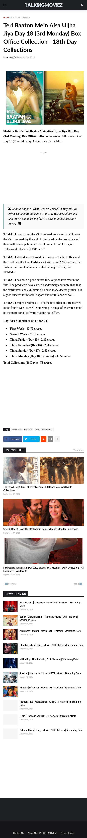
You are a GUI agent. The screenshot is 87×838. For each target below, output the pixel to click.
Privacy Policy (67, 833)
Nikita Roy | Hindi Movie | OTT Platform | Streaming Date (49, 659)
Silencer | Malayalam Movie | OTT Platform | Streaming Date (50, 673)
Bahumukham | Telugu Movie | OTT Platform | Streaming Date (51, 730)
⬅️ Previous (11, 583)
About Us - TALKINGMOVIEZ (42, 833)
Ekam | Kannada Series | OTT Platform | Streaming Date (48, 715)
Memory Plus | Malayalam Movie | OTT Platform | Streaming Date (50, 703)
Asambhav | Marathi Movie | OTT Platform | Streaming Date (50, 630)
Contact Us (18, 833)
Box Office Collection (20, 17)
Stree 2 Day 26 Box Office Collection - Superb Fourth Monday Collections (40, 529)
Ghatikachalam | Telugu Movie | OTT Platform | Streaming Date (51, 645)
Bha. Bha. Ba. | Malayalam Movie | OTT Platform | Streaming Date (50, 604)
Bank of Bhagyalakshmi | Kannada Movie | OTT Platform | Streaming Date (49, 618)
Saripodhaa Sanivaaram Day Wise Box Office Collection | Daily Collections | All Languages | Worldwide (43, 569)
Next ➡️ (78, 583)
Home (6, 17)
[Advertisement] (43, 177)
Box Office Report (44, 429)
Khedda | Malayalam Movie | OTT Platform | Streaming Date (50, 687)
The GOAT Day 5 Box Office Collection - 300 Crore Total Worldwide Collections (37, 489)
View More (78, 450)
